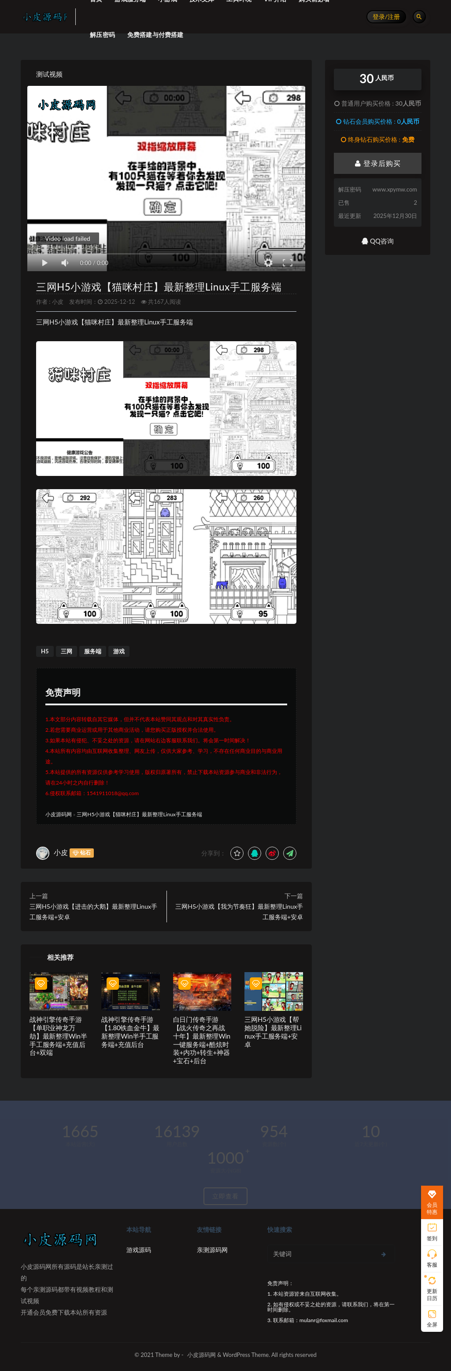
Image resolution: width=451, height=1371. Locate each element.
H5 (45, 651)
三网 (66, 651)
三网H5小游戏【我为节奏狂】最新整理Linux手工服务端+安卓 (239, 912)
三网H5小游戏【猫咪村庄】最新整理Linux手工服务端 (158, 287)
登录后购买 (378, 163)
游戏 (119, 651)
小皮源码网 (58, 814)
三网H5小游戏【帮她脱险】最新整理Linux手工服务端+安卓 (272, 1031)
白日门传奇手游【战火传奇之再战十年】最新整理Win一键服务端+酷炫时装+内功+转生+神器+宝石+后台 (201, 1040)
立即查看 (225, 1196)
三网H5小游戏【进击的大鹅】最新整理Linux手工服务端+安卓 (93, 912)
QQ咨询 (378, 241)
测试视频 (49, 74)
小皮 (57, 301)
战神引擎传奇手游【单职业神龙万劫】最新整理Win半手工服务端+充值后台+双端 (58, 1035)
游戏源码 (138, 1249)
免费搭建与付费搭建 (155, 34)
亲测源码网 (212, 1249)
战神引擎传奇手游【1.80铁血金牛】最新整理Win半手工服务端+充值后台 (130, 1031)
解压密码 (102, 34)
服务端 (92, 651)
